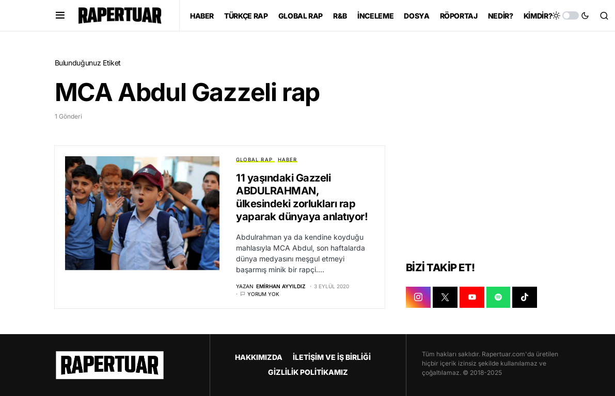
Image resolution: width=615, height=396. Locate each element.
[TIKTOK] (524, 298)
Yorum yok (263, 294)
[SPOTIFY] (498, 298)
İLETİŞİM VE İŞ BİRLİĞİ (332, 357)
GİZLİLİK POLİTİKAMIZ (308, 372)
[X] (445, 298)
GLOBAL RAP (254, 159)
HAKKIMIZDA (258, 357)
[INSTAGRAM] (418, 298)
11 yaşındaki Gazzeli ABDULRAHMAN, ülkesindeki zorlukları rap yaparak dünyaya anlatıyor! (302, 197)
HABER (287, 159)
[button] (60, 15)
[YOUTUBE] (472, 298)
